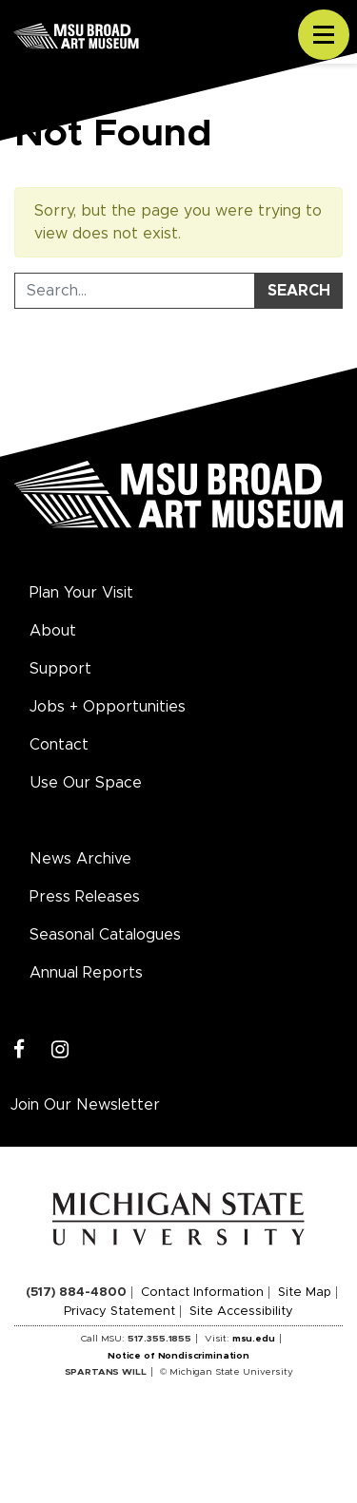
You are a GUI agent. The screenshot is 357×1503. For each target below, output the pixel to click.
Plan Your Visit (81, 592)
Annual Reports (86, 972)
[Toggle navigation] (323, 35)
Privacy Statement (119, 1311)
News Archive (80, 858)
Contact (59, 744)
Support (60, 668)
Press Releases (85, 896)
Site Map (304, 1292)
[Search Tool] (134, 291)
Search (299, 290)
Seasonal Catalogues (105, 934)
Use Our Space (86, 782)
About (53, 630)
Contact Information (202, 1292)
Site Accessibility (241, 1311)
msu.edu (253, 1338)
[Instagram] (60, 1050)
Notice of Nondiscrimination (178, 1355)
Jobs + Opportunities (108, 706)
